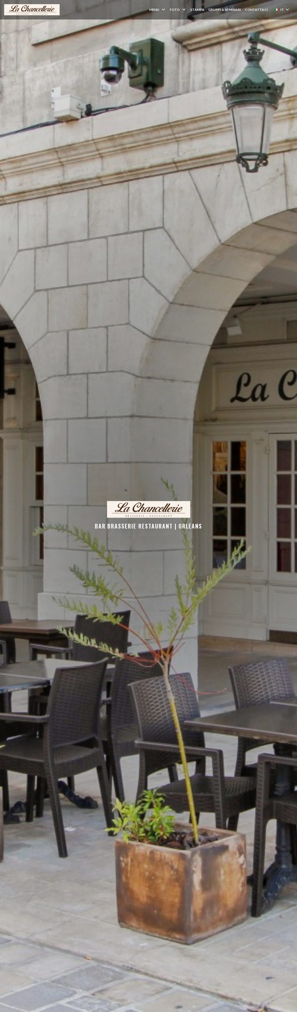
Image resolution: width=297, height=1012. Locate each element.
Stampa (197, 10)
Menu (157, 10)
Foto (178, 10)
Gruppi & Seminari (224, 10)
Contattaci (256, 10)
